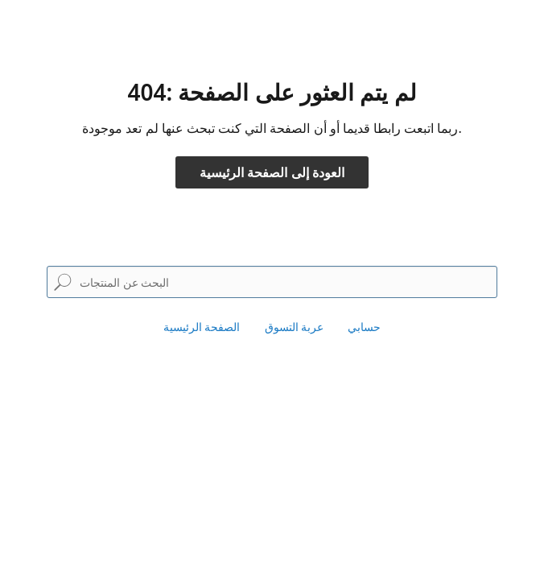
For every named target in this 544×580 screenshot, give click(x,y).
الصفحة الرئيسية (202, 326)
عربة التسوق (294, 326)
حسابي (364, 326)
